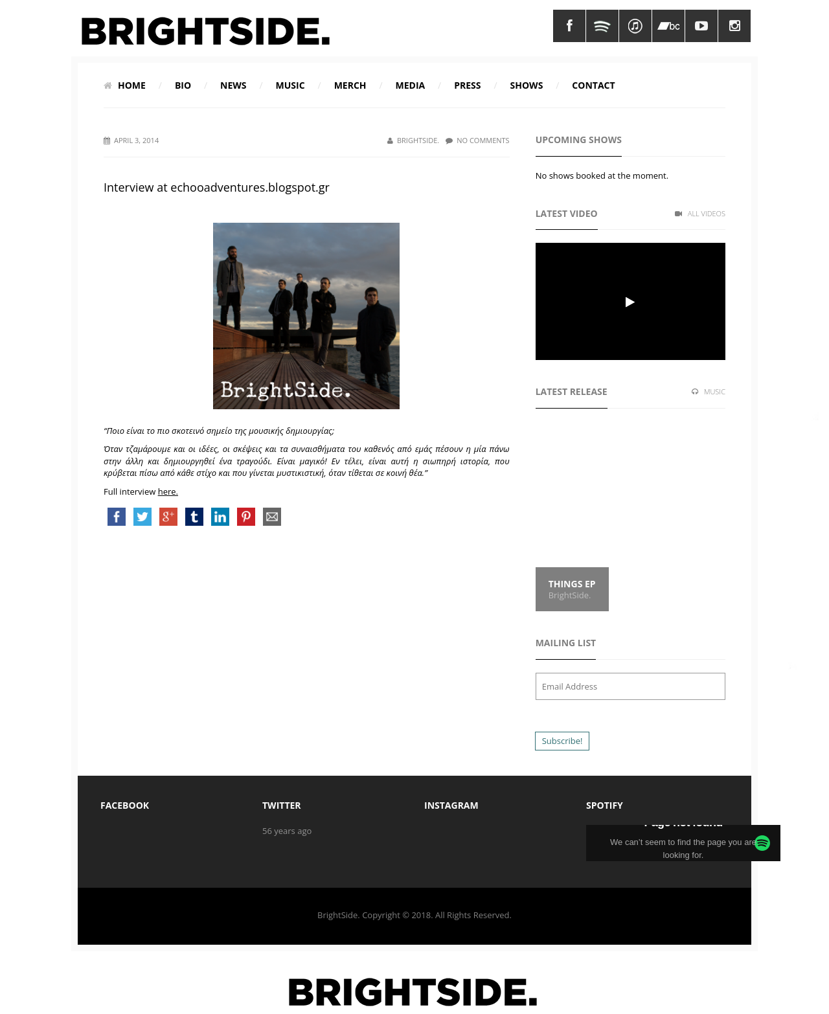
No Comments (477, 140)
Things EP (572, 584)
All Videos (700, 213)
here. (168, 491)
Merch (350, 85)
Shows (526, 85)
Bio (183, 85)
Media (411, 85)
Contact (593, 85)
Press (467, 85)
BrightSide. (413, 140)
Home (125, 85)
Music (290, 85)
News (233, 85)
